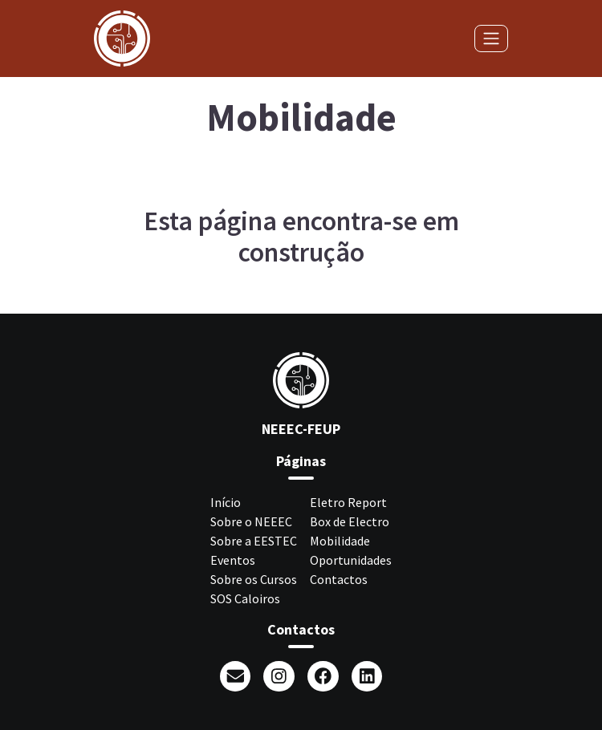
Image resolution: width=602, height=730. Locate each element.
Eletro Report (348, 502)
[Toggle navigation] (491, 38)
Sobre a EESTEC (253, 541)
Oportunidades (351, 560)
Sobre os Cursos (253, 579)
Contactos (339, 579)
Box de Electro (349, 521)
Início (225, 502)
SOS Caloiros (245, 598)
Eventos (232, 560)
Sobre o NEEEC (251, 521)
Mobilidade (340, 541)
